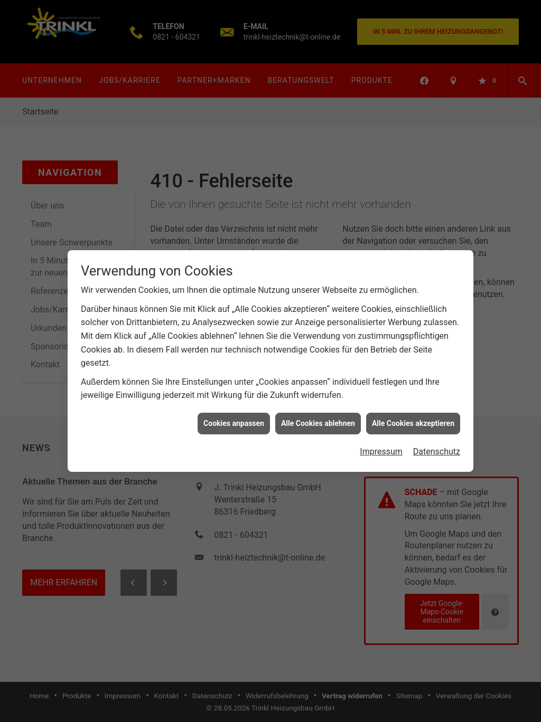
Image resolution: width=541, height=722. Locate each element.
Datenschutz (436, 447)
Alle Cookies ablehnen (318, 418)
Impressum (381, 447)
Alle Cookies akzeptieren (413, 418)
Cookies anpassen (233, 418)
